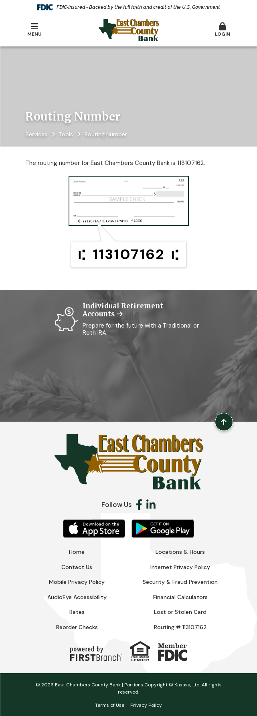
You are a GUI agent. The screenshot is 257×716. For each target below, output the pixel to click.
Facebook (139, 504)
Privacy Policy (146, 705)
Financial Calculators (180, 597)
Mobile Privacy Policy (77, 581)
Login (222, 29)
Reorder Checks (77, 627)
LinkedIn (151, 504)
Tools (66, 134)
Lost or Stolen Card (180, 611)
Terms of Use (109, 705)
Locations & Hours (180, 551)
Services (36, 134)
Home (77, 551)
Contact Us (76, 567)
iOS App (94, 528)
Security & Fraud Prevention (180, 581)
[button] (222, 30)
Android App (163, 528)
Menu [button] (34, 29)
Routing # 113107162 (180, 627)
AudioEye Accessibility (77, 597)
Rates (77, 611)
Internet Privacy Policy (180, 567)
